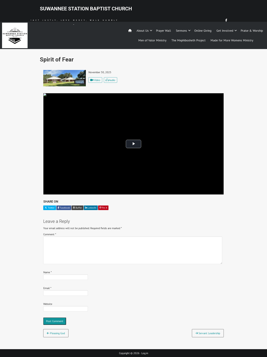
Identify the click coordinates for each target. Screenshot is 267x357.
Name (47, 272)
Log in (144, 353)
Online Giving (202, 31)
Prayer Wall (163, 31)
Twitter (50, 207)
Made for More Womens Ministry (231, 40)
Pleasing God (56, 333)
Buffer (77, 207)
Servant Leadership (207, 333)
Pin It (103, 207)
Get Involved (224, 31)
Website (47, 304)
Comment (49, 234)
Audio (110, 80)
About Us (143, 31)
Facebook (64, 207)
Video (95, 80)
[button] (151, 30)
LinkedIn (90, 207)
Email (47, 288)
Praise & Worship (252, 31)
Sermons (181, 31)
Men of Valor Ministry (152, 40)
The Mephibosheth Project (188, 40)
